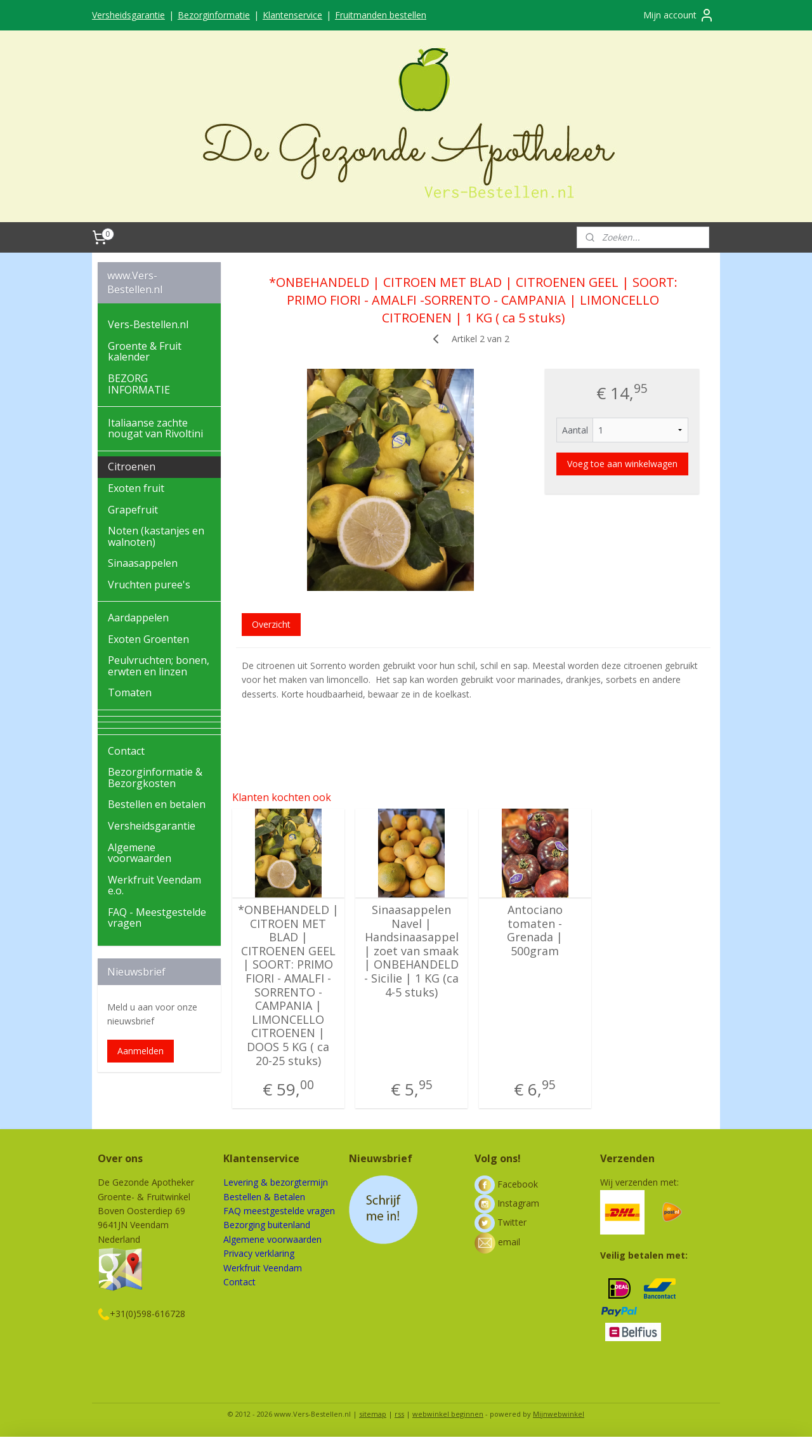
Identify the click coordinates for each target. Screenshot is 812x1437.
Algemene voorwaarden (139, 853)
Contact (126, 751)
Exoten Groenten (148, 639)
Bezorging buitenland (266, 1225)
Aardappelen (138, 618)
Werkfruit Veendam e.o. (154, 885)
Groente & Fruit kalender (144, 351)
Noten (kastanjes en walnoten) (156, 536)
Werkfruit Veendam (262, 1268)
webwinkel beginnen (447, 1414)
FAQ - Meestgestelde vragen (157, 917)
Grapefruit (133, 510)
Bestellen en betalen (157, 804)
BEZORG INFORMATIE (139, 384)
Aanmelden (140, 1051)
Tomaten (130, 692)
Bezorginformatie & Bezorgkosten (155, 777)
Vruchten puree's (149, 585)
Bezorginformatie (214, 15)
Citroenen (131, 466)
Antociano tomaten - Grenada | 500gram (535, 930)
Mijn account (678, 15)
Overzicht (271, 624)
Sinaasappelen (143, 563)
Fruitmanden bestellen (380, 15)
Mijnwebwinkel (558, 1414)
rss (399, 1414)
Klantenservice (292, 15)
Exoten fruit (136, 488)
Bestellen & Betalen (264, 1197)
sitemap (372, 1414)
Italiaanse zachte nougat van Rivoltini (155, 428)
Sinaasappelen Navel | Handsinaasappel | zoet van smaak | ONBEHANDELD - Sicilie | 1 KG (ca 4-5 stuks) (411, 951)
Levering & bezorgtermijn (275, 1182)
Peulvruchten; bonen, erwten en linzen (158, 666)
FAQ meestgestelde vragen (279, 1211)
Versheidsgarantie (128, 15)
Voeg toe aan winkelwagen (622, 464)
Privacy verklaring (258, 1253)
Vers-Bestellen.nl (148, 324)
